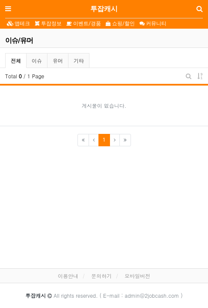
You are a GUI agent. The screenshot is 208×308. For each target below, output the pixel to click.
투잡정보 (48, 24)
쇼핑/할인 (120, 24)
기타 (79, 60)
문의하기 (101, 275)
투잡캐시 (104, 9)
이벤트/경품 (83, 24)
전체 (16, 60)
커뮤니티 (153, 24)
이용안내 (68, 275)
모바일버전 (137, 275)
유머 (58, 60)
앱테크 (18, 24)
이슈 (37, 60)
